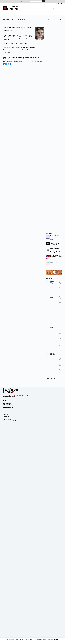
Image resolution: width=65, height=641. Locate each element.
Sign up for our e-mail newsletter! (24, 1)
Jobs (30, 13)
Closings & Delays (40, 13)
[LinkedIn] (61, 3)
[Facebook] (55, 3)
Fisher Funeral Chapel (21, 25)
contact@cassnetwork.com (8, 407)
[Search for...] (53, 19)
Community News (18, 13)
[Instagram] (56, 3)
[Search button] (61, 19)
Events (34, 13)
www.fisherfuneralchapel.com (37, 61)
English (55, 8)
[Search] (60, 13)
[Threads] (58, 3)
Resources (25, 13)
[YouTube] (59, 3)
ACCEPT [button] (56, 639)
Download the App (47, 13)
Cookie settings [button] (50, 639)
